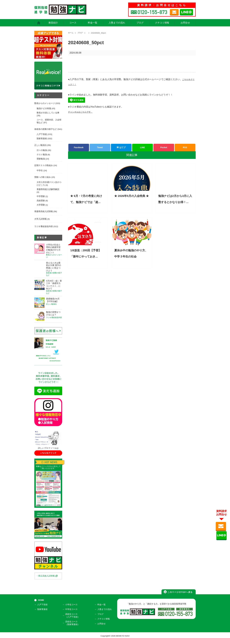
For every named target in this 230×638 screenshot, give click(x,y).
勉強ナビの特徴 (44, 108)
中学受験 (41, 196)
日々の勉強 (42, 150)
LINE (142, 147)
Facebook (78, 147)
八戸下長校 (42, 134)
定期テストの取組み (43, 165)
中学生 (40, 170)
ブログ (140, 22)
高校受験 (41, 201)
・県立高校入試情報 (47, 576)
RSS (185, 147)
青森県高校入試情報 (43, 211)
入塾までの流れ (117, 22)
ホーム (71, 33)
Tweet (100, 147)
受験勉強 (41, 159)
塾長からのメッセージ (44, 103)
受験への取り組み (42, 177)
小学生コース (72, 605)
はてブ (121, 147)
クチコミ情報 (162, 22)
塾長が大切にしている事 (48, 113)
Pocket (163, 147)
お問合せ (185, 22)
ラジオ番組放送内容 (43, 226)
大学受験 (41, 205)
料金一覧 (92, 22)
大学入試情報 (40, 219)
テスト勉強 (42, 154)
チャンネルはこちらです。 (82, 112)
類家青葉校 (42, 138)
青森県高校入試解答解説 (48, 189)
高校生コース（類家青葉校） (73, 622)
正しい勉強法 (40, 145)
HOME (41, 600)
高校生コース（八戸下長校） (73, 614)
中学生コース (72, 609)
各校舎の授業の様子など (45, 129)
